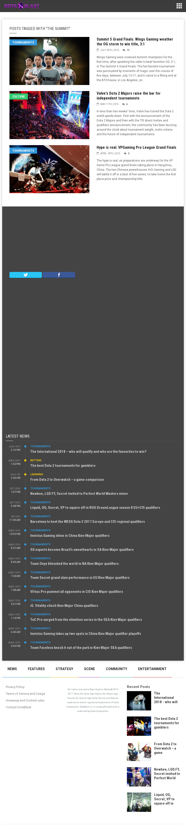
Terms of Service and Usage (25, 693)
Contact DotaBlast (18, 707)
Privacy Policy (15, 687)
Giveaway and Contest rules (25, 700)
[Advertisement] (93, 240)
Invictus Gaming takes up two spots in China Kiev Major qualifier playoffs (85, 633)
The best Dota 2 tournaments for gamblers (62, 465)
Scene (89, 669)
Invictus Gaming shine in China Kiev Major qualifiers (69, 535)
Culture (18, 96)
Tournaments (23, 42)
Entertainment (152, 669)
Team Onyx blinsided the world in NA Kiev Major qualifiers (74, 563)
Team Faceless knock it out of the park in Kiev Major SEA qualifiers (81, 647)
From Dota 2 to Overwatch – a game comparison (67, 479)
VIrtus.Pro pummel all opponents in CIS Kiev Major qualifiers (76, 591)
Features (36, 669)
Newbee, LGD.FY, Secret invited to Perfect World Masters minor (79, 493)
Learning (36, 474)
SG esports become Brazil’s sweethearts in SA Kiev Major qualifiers (82, 549)
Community (116, 669)
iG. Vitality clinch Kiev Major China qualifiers (64, 605)
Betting (35, 460)
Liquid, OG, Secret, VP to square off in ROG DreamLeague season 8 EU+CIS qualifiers (95, 507)
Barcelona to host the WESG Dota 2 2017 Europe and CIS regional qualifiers (87, 521)
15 (128, 50)
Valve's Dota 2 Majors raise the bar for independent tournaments (129, 95)
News (12, 669)
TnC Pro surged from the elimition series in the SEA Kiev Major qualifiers (86, 619)
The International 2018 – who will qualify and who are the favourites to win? (88, 451)
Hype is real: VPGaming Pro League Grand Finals (136, 147)
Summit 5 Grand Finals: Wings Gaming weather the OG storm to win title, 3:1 (135, 41)
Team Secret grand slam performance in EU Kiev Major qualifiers (80, 577)
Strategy (64, 669)
